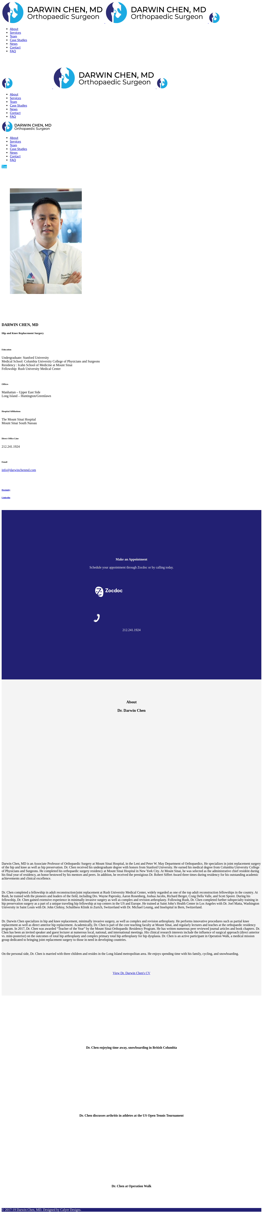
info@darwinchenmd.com (19, 470)
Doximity (6, 490)
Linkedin (6, 497)
